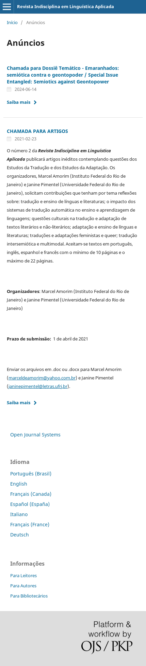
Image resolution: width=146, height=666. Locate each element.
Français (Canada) (30, 494)
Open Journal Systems (35, 434)
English (18, 484)
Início (12, 22)
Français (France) (29, 524)
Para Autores (23, 586)
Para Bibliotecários (29, 596)
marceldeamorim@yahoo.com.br (42, 378)
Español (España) (30, 504)
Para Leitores (23, 575)
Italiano (19, 514)
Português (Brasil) (30, 473)
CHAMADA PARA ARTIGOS (37, 131)
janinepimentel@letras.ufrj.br (38, 386)
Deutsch (19, 534)
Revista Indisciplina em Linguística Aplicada (65, 6)
